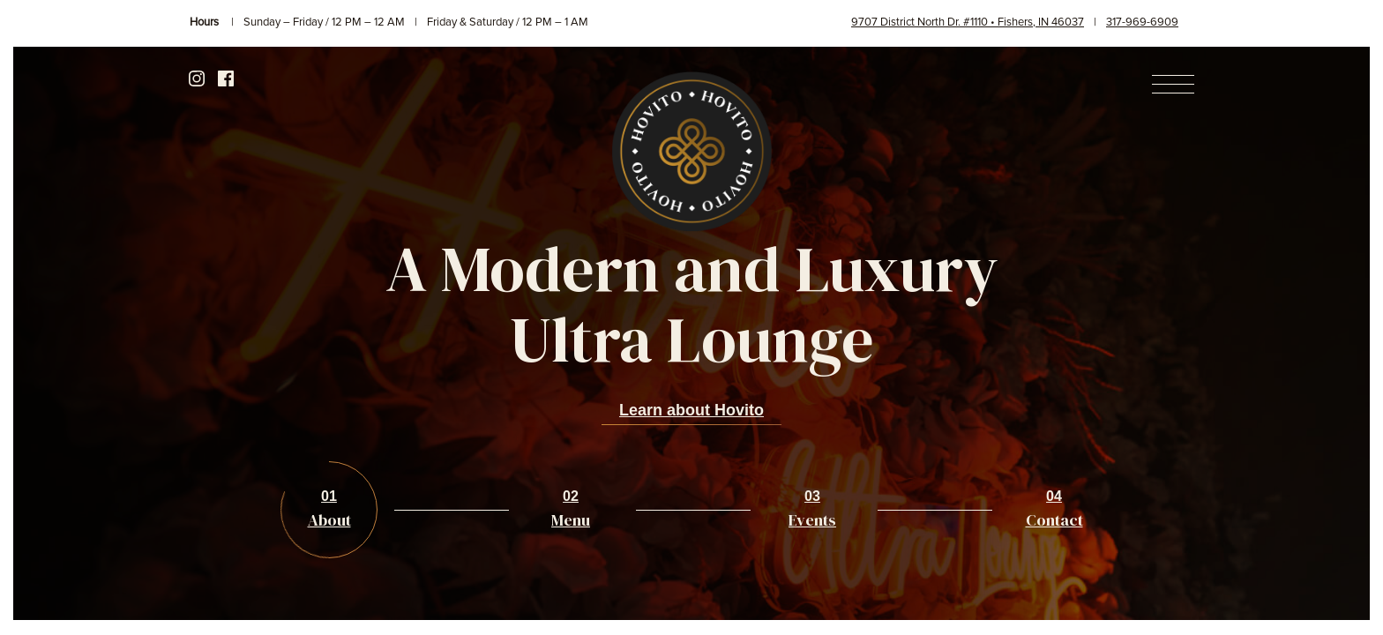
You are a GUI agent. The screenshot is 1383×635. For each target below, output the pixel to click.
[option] (691, 333)
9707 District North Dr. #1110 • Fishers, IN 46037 (967, 22)
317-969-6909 (1142, 22)
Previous (55, 320)
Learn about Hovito (691, 410)
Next (1327, 320)
